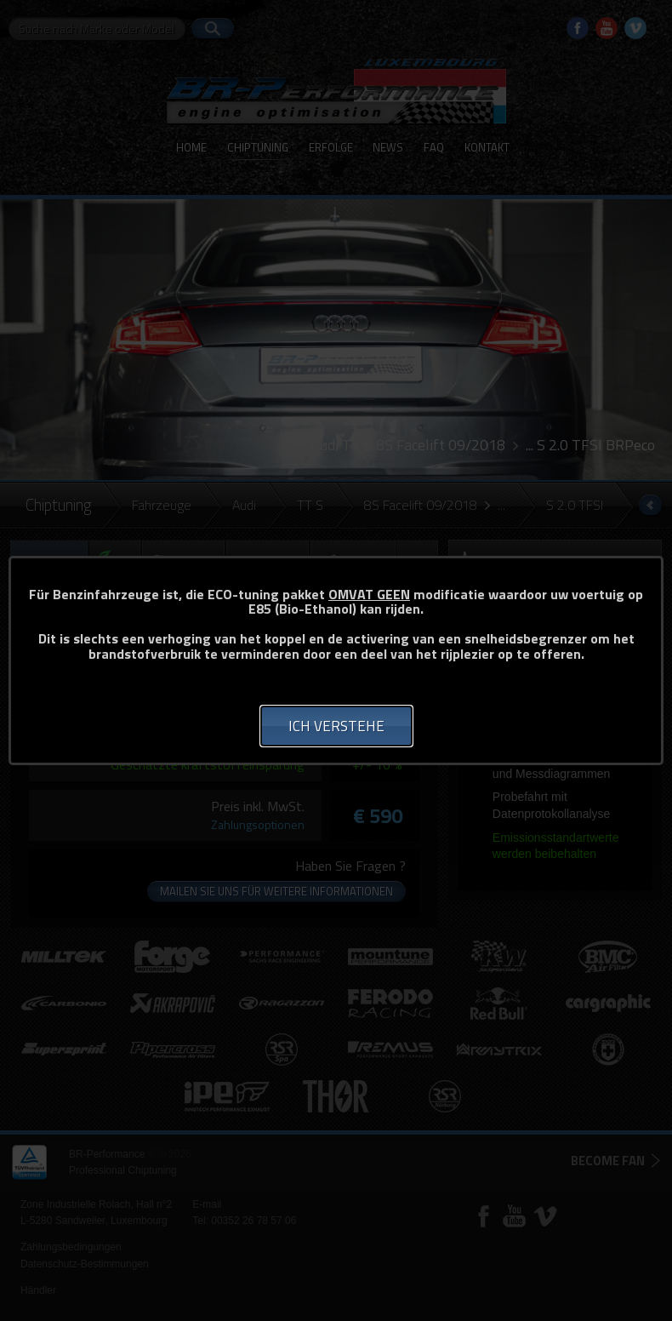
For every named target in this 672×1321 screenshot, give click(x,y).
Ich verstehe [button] (336, 726)
